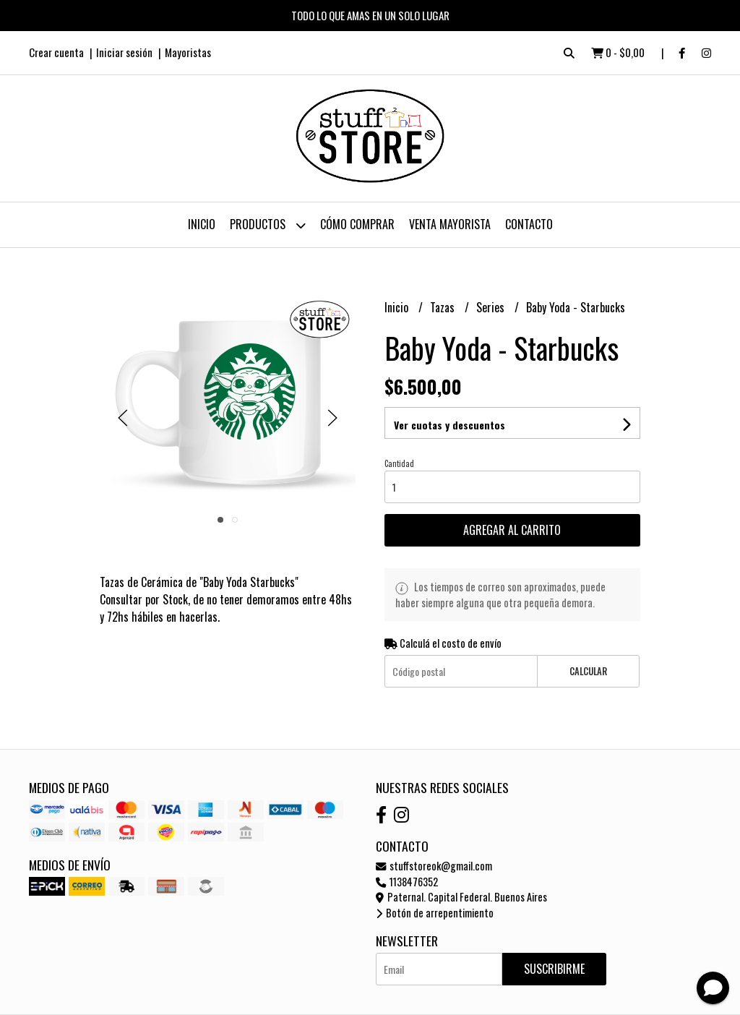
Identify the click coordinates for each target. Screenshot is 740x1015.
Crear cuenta (56, 52)
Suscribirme (554, 968)
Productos (268, 225)
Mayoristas (188, 52)
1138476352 (407, 881)
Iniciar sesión (124, 52)
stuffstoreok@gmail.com (434, 865)
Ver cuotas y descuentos (449, 424)
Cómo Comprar (357, 224)
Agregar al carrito (512, 530)
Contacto (529, 224)
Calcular (588, 671)
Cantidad (399, 463)
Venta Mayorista (450, 224)
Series (491, 307)
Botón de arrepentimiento (435, 912)
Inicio (201, 224)
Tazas (443, 307)
